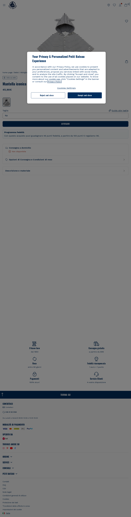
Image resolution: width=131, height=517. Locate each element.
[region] (66, 78)
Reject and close (46, 95)
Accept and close (85, 95)
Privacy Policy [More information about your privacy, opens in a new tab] (54, 81)
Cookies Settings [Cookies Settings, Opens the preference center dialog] (66, 88)
